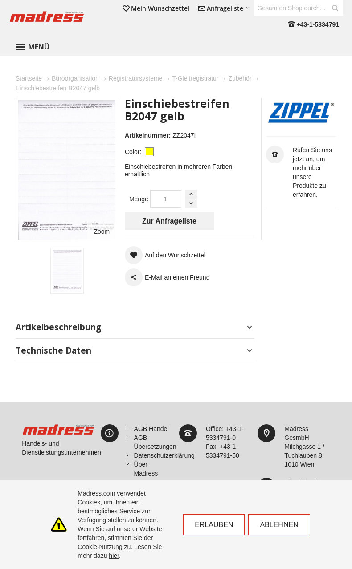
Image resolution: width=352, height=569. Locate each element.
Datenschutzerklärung (164, 455)
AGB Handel (151, 428)
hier (114, 555)
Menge (138, 199)
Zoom (102, 231)
